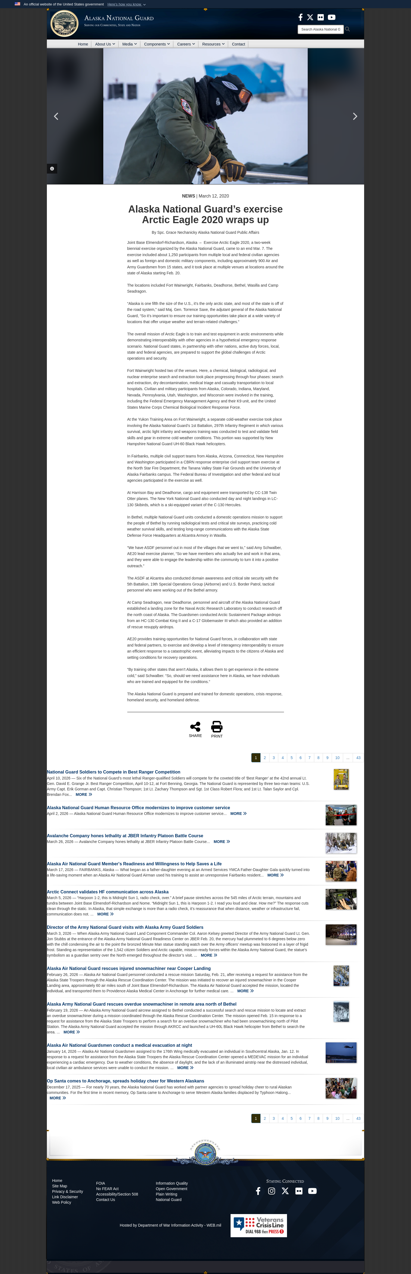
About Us (105, 44)
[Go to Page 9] (327, 757)
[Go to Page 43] (358, 757)
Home (83, 44)
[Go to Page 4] (282, 757)
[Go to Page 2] (265, 757)
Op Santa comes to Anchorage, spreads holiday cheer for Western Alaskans (125, 1081)
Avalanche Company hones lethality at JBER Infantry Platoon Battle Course (125, 835)
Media (129, 44)
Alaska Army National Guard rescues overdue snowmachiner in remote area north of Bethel (142, 1004)
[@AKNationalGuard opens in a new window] (285, 1192)
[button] (127, 4)
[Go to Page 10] (337, 757)
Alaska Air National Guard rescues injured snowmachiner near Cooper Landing (129, 968)
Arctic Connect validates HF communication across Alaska (108, 892)
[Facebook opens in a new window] (258, 1192)
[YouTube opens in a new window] (312, 1192)
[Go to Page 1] (256, 757)
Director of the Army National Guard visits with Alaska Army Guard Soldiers (125, 927)
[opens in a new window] (300, 17)
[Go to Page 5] (291, 757)
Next (354, 116)
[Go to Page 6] (300, 757)
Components (157, 44)
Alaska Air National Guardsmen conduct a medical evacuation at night (119, 1045)
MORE (84, 794)
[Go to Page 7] (309, 757)
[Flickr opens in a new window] (299, 1192)
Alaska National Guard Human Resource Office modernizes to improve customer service (138, 807)
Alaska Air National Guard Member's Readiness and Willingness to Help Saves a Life (134, 864)
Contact (238, 44)
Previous (56, 116)
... (348, 758)
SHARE (195, 729)
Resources (213, 44)
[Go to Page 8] (318, 757)
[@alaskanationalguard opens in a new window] (272, 1192)
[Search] (321, 29)
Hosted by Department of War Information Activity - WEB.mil (170, 1225)
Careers (186, 44)
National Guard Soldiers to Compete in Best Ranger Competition (113, 772)
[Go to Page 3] (274, 757)
